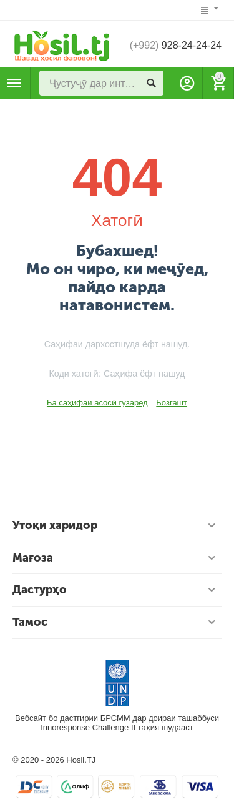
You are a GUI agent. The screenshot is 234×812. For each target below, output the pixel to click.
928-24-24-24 (176, 45)
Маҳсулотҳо (14, 83)
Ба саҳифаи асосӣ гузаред (97, 402)
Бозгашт (171, 402)
